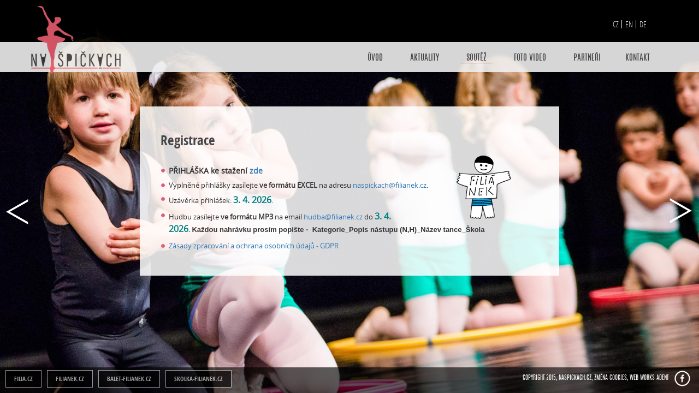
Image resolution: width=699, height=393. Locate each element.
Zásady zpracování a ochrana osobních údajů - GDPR (254, 246)
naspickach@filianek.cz (389, 185)
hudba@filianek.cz (333, 217)
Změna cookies (610, 378)
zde (257, 170)
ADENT (662, 378)
